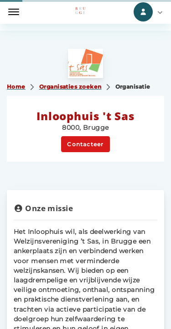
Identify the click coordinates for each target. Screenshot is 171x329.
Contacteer (85, 144)
